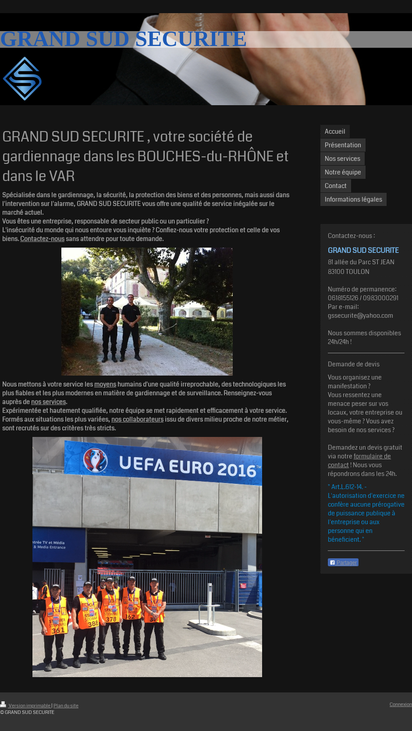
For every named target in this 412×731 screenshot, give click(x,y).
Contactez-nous (42, 238)
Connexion (401, 704)
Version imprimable (25, 706)
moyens (105, 384)
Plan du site (65, 706)
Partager (343, 563)
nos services (48, 401)
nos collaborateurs (137, 419)
